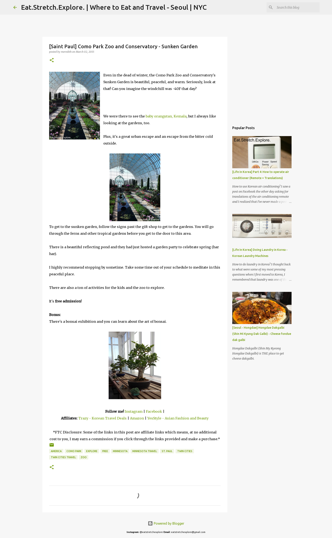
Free (105, 451)
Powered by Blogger (166, 523)
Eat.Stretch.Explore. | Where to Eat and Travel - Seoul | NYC (114, 7)
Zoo (84, 457)
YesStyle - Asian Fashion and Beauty (178, 418)
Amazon (137, 418)
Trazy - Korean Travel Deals (102, 418)
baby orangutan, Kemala (166, 116)
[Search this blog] (297, 7)
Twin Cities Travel (63, 457)
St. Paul (167, 451)
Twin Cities (184, 451)
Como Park (73, 451)
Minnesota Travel (144, 451)
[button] (51, 60)
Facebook (154, 411)
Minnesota (120, 451)
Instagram (133, 411)
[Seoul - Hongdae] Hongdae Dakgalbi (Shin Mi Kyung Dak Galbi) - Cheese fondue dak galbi (261, 334)
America (56, 451)
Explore (91, 451)
